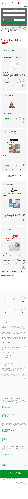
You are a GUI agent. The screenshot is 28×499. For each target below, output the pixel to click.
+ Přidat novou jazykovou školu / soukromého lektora (9, 491)
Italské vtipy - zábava (4, 453)
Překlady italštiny (8, 34)
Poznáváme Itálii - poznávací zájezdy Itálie (7, 468)
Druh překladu (16, 9)
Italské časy (3, 451)
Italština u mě (14, 126)
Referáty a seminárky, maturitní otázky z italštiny (8, 427)
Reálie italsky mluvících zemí (5, 467)
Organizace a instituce (5, 352)
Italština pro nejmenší (4, 430)
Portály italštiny (4, 341)
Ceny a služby (5, 89)
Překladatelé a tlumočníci (14, 31)
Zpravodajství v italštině (5, 452)
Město (3, 9)
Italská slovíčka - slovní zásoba (6, 442)
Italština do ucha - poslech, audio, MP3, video (8, 443)
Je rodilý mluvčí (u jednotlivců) (7, 19)
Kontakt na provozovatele (22, 496)
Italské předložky (4, 450)
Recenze (22, 240)
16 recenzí (22, 89)
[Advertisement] (14, 187)
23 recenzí (22, 169)
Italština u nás (14, 89)
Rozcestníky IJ (4, 347)
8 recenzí (22, 126)
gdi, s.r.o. (25, 495)
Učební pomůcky (4, 426)
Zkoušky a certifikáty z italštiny (6, 420)
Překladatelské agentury (9, 31)
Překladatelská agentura (10, 176)
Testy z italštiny (4, 445)
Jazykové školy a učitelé (3, 31)
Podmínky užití (24, 497)
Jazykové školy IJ (4, 419)
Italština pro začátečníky (5, 429)
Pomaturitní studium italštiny (5, 421)
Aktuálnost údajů (4, 492)
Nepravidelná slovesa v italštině (6, 449)
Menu (24, 6)
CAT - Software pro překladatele (6, 373)
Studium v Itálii (4, 361)
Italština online (3, 34)
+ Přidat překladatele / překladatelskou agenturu (8, 490)
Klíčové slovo (15, 18)
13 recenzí (22, 287)
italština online (11, 3)
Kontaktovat (7, 82)
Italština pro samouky (4, 428)
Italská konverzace (4, 444)
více (25, 391)
